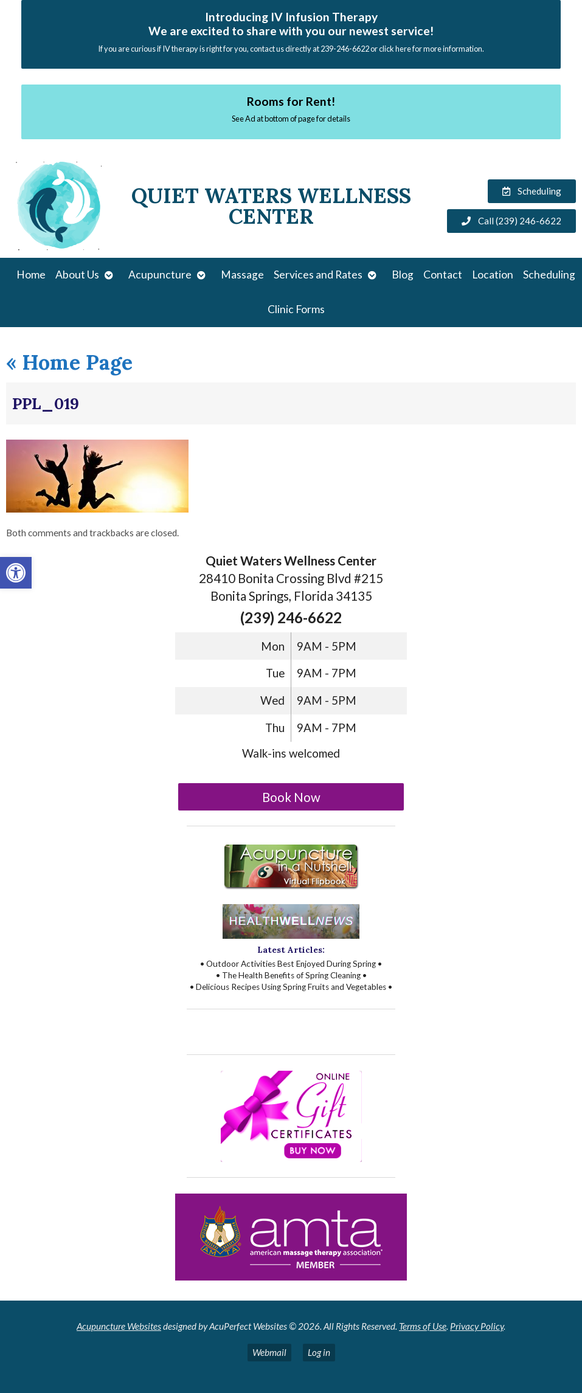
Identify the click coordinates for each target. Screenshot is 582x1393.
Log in (319, 1352)
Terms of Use (422, 1326)
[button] (16, 573)
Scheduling (549, 274)
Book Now (291, 797)
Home (31, 274)
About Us (77, 274)
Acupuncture (160, 274)
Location (492, 274)
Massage (242, 274)
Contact (442, 274)
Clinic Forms (296, 309)
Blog (403, 274)
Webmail (269, 1352)
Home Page (69, 362)
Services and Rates (318, 274)
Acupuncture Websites (119, 1326)
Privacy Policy (477, 1326)
